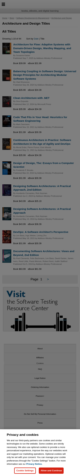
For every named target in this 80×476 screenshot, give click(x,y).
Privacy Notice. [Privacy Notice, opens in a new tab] (34, 464)
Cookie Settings (25, 471)
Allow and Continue (51, 471)
